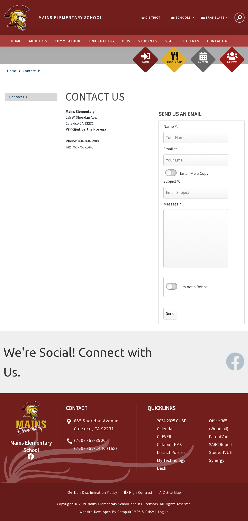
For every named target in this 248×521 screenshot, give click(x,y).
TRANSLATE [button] (215, 17)
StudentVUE (220, 452)
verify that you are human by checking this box (171, 286)
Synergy (216, 460)
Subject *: (171, 181)
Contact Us (218, 41)
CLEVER (164, 436)
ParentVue (218, 436)
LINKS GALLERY (102, 41)
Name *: (170, 126)
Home (16, 41)
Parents (191, 41)
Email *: (170, 148)
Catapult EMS (169, 444)
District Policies (171, 452)
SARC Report (221, 444)
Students (147, 41)
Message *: (172, 204)
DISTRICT (153, 17)
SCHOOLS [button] (183, 17)
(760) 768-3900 (90, 440)
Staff (170, 41)
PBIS (126, 41)
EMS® (149, 511)
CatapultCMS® (128, 511)
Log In (163, 511)
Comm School (68, 41)
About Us (38, 41)
